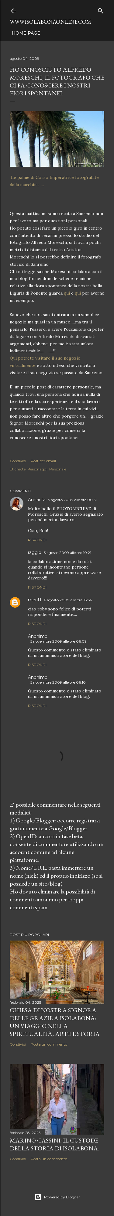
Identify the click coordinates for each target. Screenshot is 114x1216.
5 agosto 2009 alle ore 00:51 (72, 499)
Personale (57, 469)
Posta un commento (49, 1044)
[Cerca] (100, 9)
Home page (26, 33)
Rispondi (37, 540)
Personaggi (37, 469)
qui (67, 293)
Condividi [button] (18, 461)
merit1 (34, 600)
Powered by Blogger (57, 1197)
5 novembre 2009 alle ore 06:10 (58, 682)
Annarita (37, 499)
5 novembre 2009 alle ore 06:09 (58, 641)
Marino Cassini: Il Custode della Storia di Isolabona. (54, 1144)
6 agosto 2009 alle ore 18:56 (68, 600)
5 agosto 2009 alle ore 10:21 (67, 552)
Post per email (43, 461)
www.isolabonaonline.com (50, 21)
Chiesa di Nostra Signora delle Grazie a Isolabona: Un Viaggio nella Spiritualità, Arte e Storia (55, 1022)
